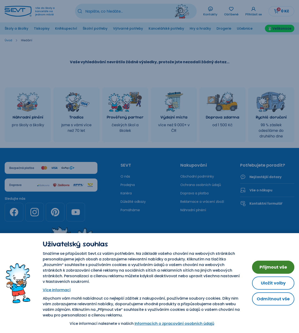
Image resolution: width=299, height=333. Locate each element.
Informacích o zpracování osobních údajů (174, 323)
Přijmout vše (273, 267)
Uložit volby (273, 283)
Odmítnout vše (273, 299)
